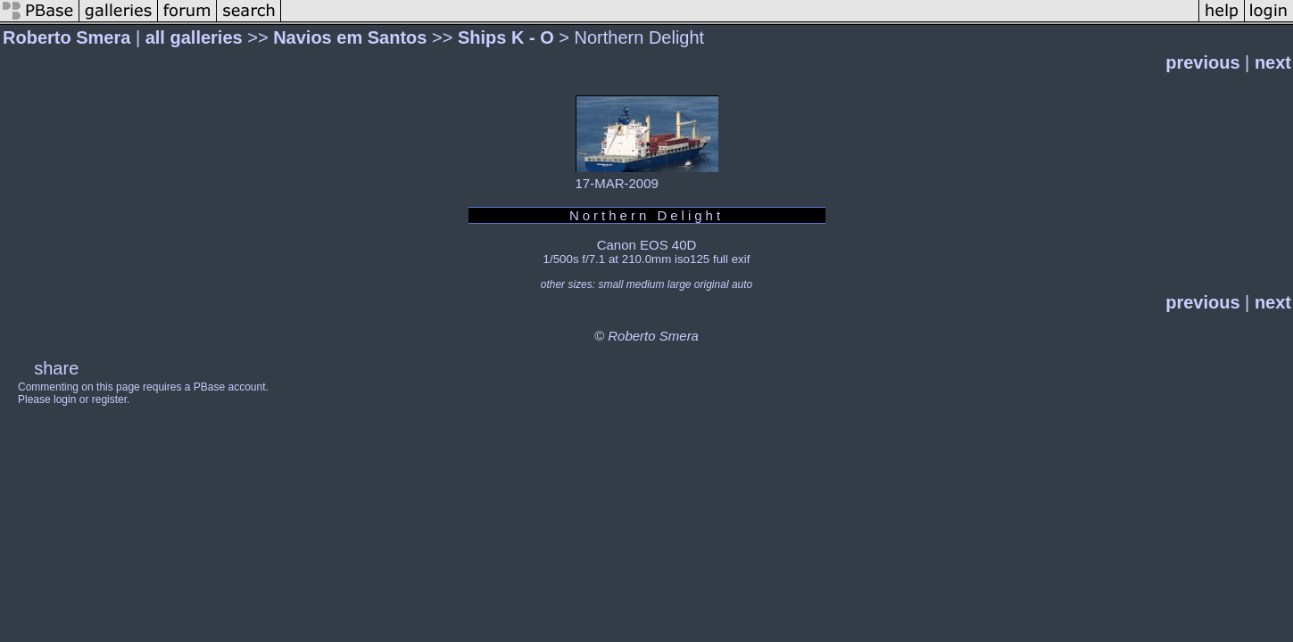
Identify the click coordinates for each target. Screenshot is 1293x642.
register (109, 399)
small (610, 284)
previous (1202, 62)
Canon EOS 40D (647, 244)
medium (645, 284)
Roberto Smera (66, 37)
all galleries (194, 37)
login (65, 399)
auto (742, 284)
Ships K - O (506, 37)
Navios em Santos (350, 37)
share (56, 368)
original (711, 284)
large (679, 284)
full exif (731, 259)
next (1273, 62)
